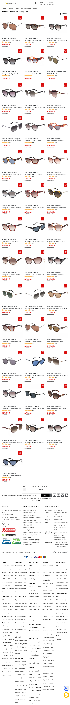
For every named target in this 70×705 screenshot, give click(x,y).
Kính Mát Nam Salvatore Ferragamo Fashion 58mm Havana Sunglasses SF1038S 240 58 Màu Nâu (57, 341)
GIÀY (43, 627)
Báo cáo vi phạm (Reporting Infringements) (31, 543)
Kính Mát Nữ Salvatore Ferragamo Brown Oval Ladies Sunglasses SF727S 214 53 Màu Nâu (57, 408)
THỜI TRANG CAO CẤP (7, 598)
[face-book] (50, 495)
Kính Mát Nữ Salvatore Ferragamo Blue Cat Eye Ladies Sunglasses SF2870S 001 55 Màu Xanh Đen (35, 374)
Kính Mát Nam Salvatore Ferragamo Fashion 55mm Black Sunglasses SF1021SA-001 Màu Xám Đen (34, 408)
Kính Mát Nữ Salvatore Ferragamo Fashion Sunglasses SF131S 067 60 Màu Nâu (11, 39)
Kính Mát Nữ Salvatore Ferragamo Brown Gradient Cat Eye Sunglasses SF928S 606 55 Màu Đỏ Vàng (34, 274)
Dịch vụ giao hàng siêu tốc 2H (32, 532)
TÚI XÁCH (4, 562)
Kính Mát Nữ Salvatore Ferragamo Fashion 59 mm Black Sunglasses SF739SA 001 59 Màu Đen (12, 408)
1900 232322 (50, 4)
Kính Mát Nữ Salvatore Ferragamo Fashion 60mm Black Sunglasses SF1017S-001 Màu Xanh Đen (12, 475)
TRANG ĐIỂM (46, 580)
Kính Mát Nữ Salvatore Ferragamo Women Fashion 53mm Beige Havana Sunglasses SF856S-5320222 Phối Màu (57, 173)
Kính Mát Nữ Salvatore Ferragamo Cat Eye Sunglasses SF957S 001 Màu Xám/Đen (11, 73)
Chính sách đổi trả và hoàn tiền (32, 517)
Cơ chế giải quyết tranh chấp (31, 530)
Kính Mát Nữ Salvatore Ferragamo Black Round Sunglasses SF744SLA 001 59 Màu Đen (56, 441)
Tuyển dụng (5, 524)
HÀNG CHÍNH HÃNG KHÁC (61, 595)
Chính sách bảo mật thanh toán (32, 522)
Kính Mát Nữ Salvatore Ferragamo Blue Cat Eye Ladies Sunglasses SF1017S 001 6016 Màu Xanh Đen (34, 240)
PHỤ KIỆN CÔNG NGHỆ (33, 564)
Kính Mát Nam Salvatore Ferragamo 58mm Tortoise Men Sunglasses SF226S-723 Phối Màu (11, 307)
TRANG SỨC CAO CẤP (61, 564)
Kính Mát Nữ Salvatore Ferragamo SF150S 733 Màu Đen (35, 106)
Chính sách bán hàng (29, 510)
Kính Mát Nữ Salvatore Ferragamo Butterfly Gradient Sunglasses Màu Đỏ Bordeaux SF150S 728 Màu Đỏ (56, 106)
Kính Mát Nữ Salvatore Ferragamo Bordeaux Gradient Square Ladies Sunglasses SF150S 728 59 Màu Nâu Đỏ (11, 441)
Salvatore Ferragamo (14, 8)
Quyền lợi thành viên (29, 537)
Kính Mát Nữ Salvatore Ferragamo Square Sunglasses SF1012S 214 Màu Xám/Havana (34, 39)
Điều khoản (19, 552)
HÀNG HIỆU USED (34, 663)
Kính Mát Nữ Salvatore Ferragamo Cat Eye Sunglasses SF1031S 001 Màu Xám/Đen (57, 39)
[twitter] (62, 495)
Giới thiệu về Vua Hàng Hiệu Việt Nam (11, 511)
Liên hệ (4, 526)
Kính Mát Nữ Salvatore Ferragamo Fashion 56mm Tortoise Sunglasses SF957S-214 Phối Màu (12, 240)
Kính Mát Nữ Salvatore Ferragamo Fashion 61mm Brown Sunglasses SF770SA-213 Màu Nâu (12, 274)
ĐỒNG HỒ (18, 637)
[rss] (66, 495)
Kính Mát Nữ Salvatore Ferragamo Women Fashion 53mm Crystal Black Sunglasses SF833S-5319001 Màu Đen (34, 140)
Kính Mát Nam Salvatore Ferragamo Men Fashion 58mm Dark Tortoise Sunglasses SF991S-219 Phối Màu (11, 173)
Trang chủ (4, 8)
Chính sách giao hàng (29, 515)
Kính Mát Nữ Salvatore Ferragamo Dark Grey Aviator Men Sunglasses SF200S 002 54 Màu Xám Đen (12, 374)
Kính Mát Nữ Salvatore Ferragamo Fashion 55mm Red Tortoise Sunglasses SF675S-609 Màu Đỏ (35, 207)
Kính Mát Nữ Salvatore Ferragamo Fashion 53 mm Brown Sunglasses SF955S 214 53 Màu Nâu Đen (12, 341)
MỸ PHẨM (31, 667)
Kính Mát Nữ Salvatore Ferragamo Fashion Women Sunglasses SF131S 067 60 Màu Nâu (34, 341)
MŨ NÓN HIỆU (19, 658)
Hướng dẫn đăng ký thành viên (32, 535)
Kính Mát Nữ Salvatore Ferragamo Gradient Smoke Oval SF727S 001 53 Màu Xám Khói (35, 441)
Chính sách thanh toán (29, 520)
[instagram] (54, 495)
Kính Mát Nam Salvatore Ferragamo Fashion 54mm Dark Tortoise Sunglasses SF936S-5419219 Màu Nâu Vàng (57, 307)
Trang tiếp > (42, 490)
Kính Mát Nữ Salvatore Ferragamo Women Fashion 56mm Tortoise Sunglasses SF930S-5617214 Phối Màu (55, 140)
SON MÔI (45, 562)
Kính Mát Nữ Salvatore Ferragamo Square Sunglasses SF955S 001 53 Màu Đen (11, 106)
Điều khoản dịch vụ (29, 527)
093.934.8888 (49, 2)
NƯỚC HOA (32, 583)
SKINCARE (18, 562)
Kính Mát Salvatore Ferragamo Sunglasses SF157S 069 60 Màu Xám (12, 140)
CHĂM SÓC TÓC (33, 638)
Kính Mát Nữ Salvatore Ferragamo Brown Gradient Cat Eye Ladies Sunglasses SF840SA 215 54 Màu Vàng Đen (57, 207)
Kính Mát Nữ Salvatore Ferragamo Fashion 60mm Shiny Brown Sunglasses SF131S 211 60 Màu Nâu (57, 374)
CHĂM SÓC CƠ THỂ (21, 686)
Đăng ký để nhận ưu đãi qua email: (10, 495)
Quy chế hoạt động (7, 514)
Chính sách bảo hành (29, 512)
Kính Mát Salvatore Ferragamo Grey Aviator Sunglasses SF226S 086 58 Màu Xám (35, 307)
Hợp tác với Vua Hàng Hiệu (9, 517)
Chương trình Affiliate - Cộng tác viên (11, 520)
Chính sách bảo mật (29, 525)
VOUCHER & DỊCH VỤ (20, 598)
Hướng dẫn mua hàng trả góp (31, 539)
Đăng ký (45, 495)
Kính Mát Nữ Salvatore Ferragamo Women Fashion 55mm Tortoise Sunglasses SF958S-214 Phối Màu (33, 173)
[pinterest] (58, 495)
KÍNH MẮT (32, 621)
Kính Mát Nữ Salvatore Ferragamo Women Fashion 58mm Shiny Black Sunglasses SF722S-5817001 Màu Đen (56, 274)
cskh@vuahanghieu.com (61, 522)
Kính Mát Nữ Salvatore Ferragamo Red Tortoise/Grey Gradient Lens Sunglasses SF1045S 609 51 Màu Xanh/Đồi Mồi (34, 73)
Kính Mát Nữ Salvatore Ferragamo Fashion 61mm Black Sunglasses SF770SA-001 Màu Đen (12, 207)
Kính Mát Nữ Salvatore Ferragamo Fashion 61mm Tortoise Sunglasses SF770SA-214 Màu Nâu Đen (56, 240)
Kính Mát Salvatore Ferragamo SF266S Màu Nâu (56, 73)
